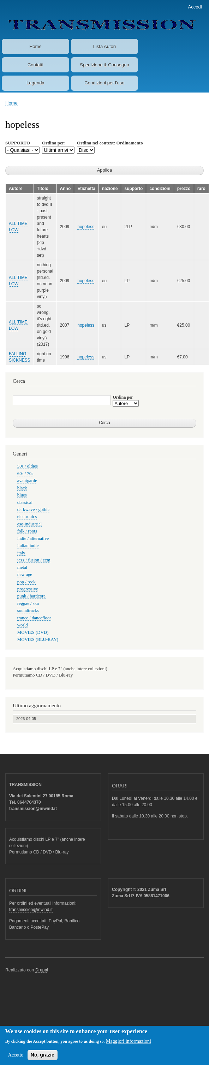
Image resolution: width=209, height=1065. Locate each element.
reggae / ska (28, 603)
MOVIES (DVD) (32, 632)
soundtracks (28, 610)
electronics (27, 516)
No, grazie (42, 1058)
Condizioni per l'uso (104, 82)
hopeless (85, 226)
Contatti (35, 64)
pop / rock (26, 581)
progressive (27, 589)
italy (21, 553)
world (22, 625)
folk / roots (27, 531)
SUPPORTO (17, 142)
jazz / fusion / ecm (33, 560)
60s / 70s (25, 473)
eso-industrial (29, 524)
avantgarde (27, 480)
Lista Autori (104, 46)
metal (22, 567)
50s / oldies (27, 466)
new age (24, 574)
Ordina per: (54, 142)
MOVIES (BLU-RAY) (37, 639)
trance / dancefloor (34, 617)
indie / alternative (33, 538)
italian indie (28, 545)
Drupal (41, 970)
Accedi (195, 7)
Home (35, 46)
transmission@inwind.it (31, 909)
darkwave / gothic (33, 509)
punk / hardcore (31, 596)
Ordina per (123, 397)
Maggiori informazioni (128, 1045)
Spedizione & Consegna (104, 64)
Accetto (16, 1058)
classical (24, 502)
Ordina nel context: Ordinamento (110, 142)
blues (22, 495)
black (22, 488)
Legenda (35, 82)
